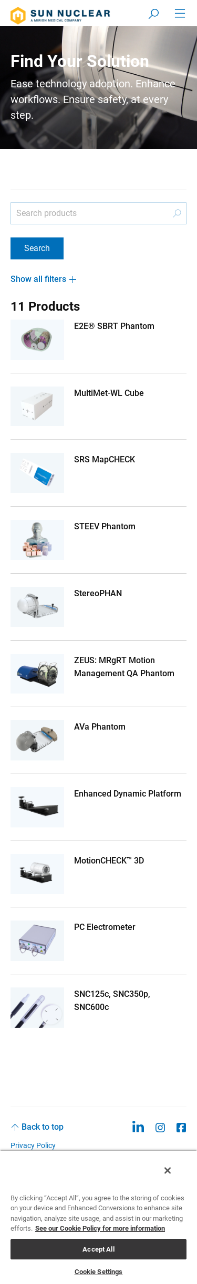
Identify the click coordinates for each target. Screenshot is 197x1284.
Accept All (98, 1249)
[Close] (167, 1170)
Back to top (43, 1127)
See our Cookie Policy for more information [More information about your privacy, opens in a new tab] (100, 1228)
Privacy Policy (33, 1145)
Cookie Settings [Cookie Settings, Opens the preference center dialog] (99, 1272)
